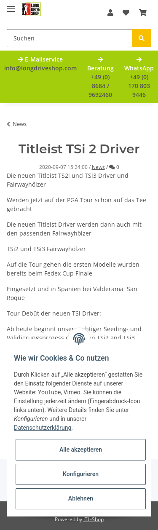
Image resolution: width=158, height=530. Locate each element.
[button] (110, 12)
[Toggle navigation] (11, 5)
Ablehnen (80, 498)
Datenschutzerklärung (42, 427)
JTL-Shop (93, 519)
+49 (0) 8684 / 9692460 (100, 86)
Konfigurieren (81, 474)
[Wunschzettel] (126, 12)
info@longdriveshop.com (40, 68)
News (98, 167)
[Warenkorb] (142, 12)
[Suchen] (69, 38)
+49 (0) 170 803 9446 (139, 86)
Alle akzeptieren (80, 449)
